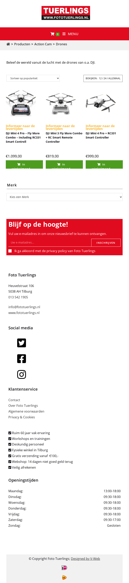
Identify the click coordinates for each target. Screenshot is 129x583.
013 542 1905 (18, 297)
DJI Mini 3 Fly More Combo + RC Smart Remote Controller (64, 137)
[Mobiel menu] (70, 33)
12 (100, 78)
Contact (14, 400)
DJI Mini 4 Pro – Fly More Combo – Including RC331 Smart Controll (23, 137)
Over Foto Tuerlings (23, 405)
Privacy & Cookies (21, 417)
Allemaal (114, 78)
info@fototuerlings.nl (24, 307)
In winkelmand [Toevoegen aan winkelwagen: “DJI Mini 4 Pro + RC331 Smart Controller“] (101, 165)
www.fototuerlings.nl (24, 313)
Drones (61, 44)
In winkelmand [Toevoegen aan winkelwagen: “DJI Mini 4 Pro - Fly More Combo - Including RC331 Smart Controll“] (21, 165)
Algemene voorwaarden (26, 411)
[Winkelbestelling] (33, 78)
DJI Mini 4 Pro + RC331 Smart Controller (101, 135)
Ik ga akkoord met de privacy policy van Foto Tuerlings (54, 251)
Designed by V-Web (85, 558)
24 (105, 78)
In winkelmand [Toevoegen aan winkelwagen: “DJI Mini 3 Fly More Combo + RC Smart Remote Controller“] (61, 165)
